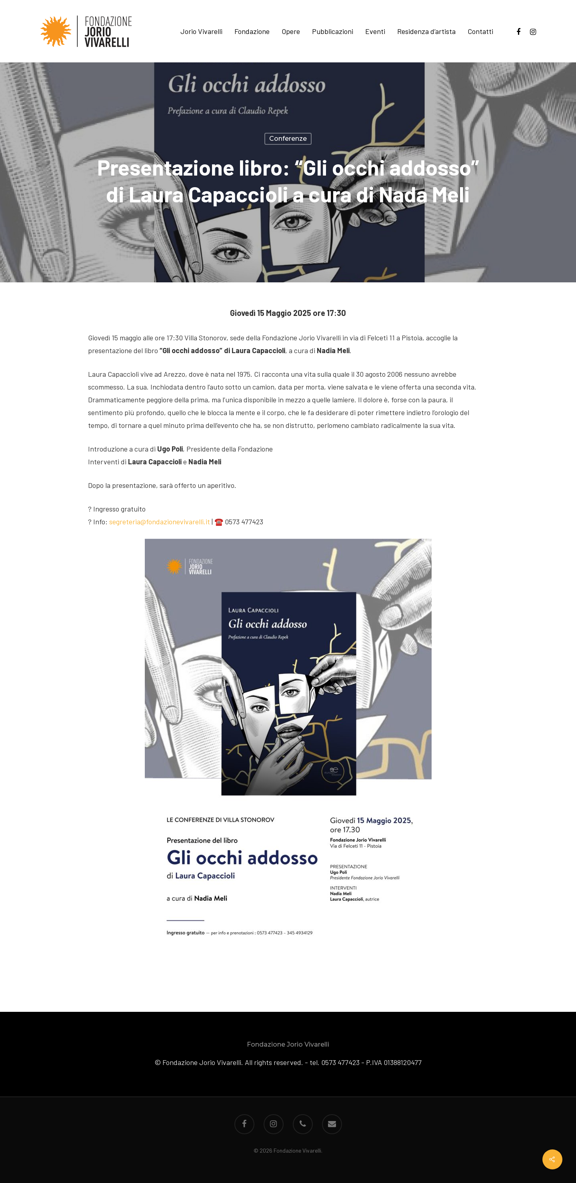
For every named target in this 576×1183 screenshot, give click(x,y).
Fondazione (252, 31)
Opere (291, 31)
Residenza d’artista (426, 31)
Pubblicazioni (332, 31)
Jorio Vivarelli (201, 31)
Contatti (480, 31)
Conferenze (288, 138)
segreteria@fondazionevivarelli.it (159, 521)
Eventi (375, 31)
